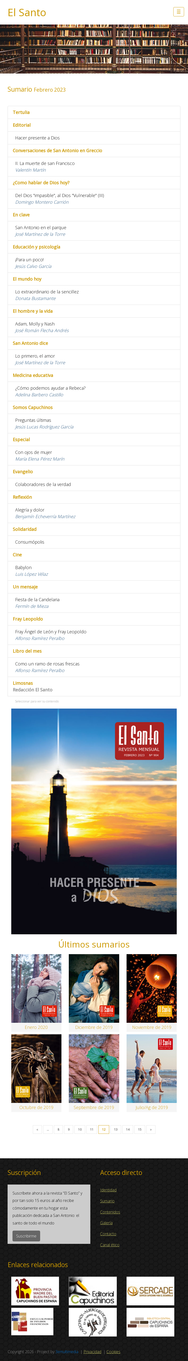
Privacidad (92, 1351)
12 (104, 1129)
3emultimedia (66, 1351)
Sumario (107, 1201)
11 (92, 1129)
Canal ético (109, 1245)
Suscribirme (26, 1236)
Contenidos (110, 1212)
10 (80, 1129)
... (48, 1129)
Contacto (108, 1233)
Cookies (113, 1351)
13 (116, 1129)
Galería (106, 1222)
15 (139, 1129)
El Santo (27, 12)
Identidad (108, 1190)
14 (127, 1129)
